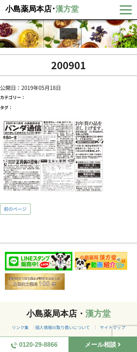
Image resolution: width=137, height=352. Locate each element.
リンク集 (20, 327)
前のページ (15, 209)
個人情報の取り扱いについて (62, 327)
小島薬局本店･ (42, 9)
